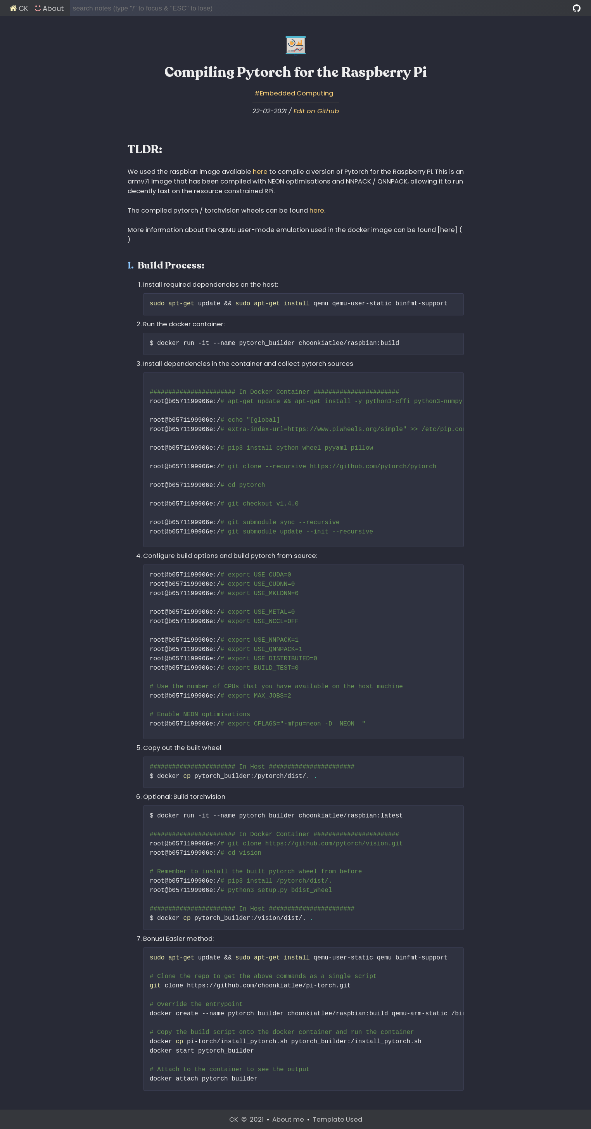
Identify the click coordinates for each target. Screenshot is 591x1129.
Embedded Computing (296, 93)
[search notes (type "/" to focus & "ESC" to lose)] (321, 8)
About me (289, 1119)
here (260, 171)
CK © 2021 (247, 1119)
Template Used (337, 1119)
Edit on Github (316, 111)
